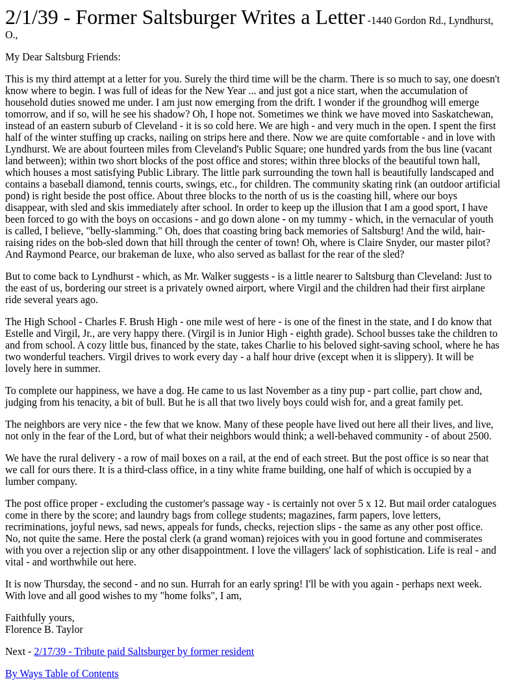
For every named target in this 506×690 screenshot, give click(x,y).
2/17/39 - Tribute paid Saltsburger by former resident (144, 651)
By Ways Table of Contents (62, 673)
